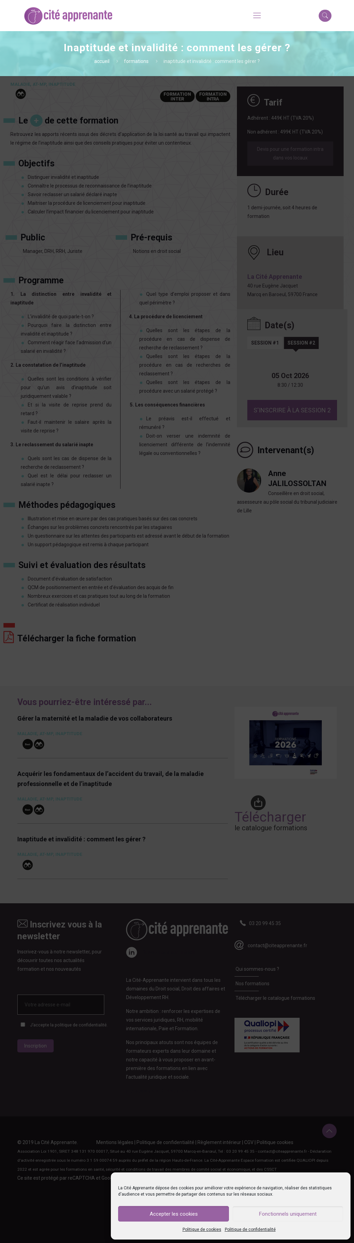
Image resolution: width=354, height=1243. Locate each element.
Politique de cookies (202, 1229)
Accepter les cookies (174, 1214)
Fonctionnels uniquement (288, 1214)
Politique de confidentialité (250, 1229)
